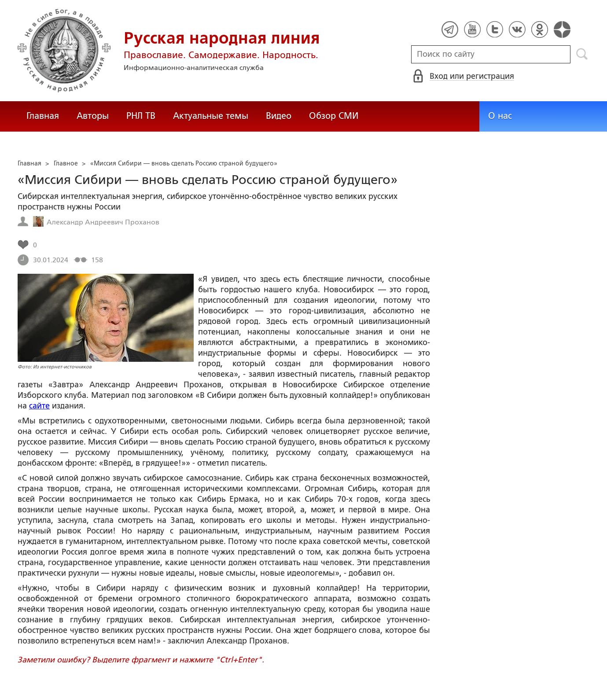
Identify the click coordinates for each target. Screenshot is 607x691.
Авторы (93, 116)
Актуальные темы (210, 116)
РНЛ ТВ (140, 116)
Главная (42, 116)
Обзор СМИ (333, 116)
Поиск (582, 54)
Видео (278, 116)
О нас (500, 116)
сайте (39, 405)
